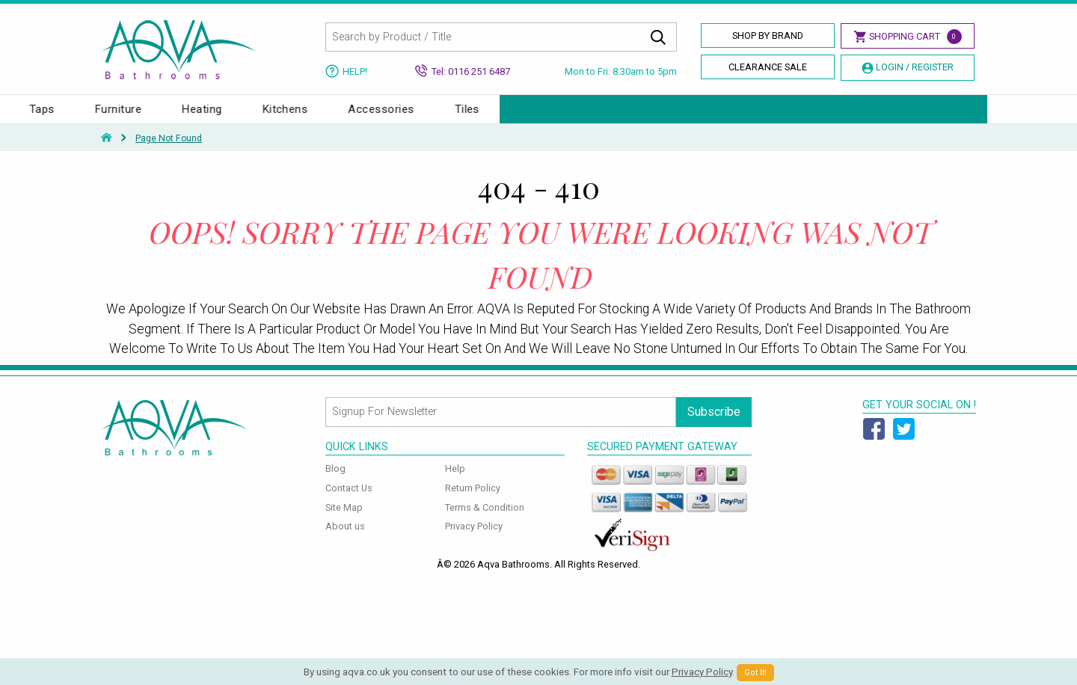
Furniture (606, 116)
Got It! (755, 673)
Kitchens (773, 116)
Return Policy (472, 503)
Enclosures (361, 116)
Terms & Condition (484, 522)
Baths (125, 116)
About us (345, 541)
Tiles (954, 116)
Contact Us (348, 503)
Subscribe (713, 427)
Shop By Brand (767, 35)
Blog (335, 483)
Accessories (868, 116)
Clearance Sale (767, 67)
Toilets (274, 116)
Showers (453, 116)
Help (455, 483)
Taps (529, 116)
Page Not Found (168, 153)
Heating (689, 116)
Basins (198, 116)
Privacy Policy (474, 541)
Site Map (344, 522)
